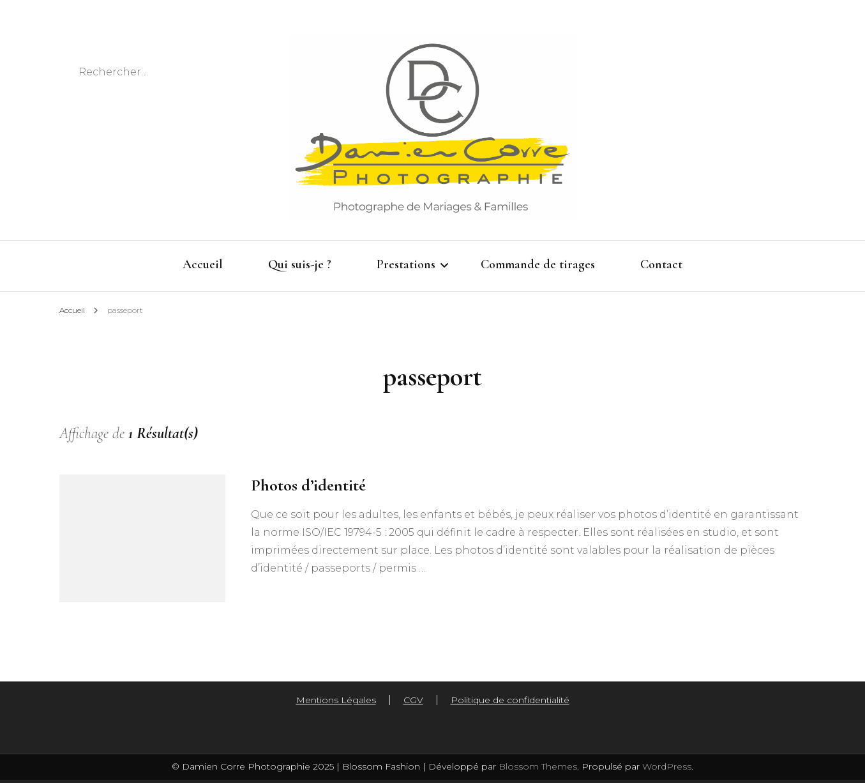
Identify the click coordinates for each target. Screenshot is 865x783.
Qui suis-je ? (299, 264)
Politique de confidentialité (510, 700)
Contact (661, 264)
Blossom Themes (536, 766)
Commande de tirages (538, 264)
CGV (413, 700)
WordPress (666, 766)
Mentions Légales (336, 700)
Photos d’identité (308, 485)
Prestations (406, 264)
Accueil (203, 264)
